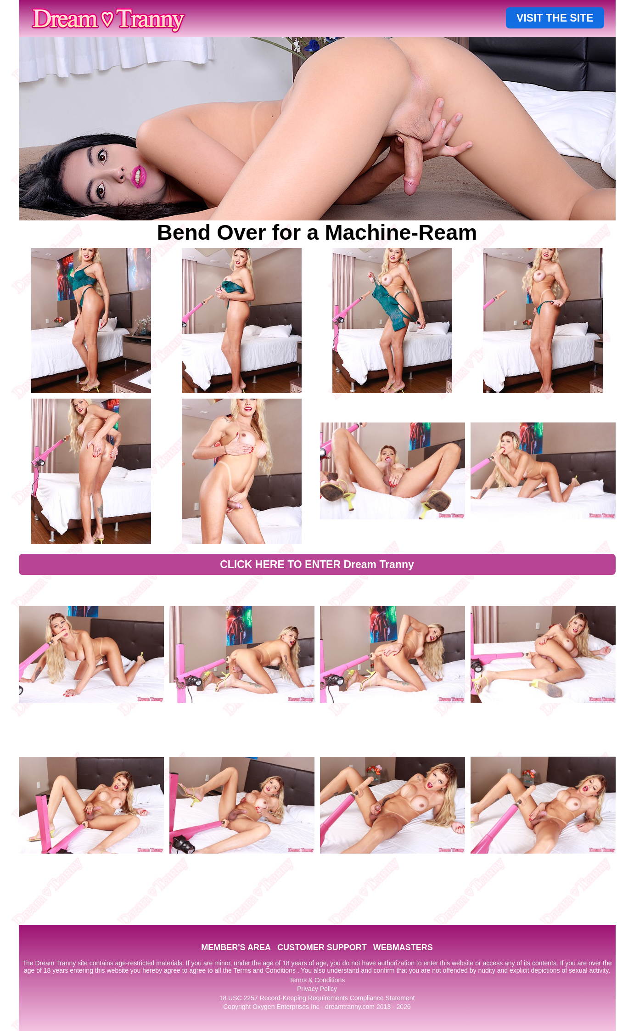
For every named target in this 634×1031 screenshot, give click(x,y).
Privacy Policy (317, 988)
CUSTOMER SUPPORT (322, 947)
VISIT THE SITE (554, 18)
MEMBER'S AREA (236, 947)
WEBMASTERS (403, 947)
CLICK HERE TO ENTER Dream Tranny (317, 564)
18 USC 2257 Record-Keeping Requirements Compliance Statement (317, 998)
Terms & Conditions (317, 980)
